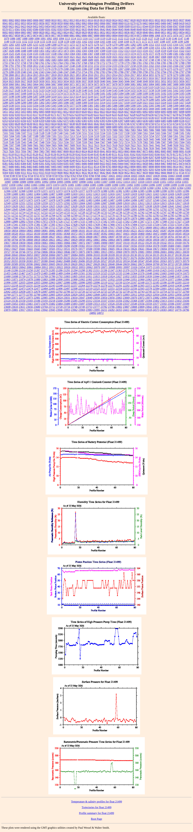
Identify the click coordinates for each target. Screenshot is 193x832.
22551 (111, 288)
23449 (7, 303)
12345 (127, 188)
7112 (29, 133)
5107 (91, 87)
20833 (15, 267)
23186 (37, 300)
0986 (151, 35)
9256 (84, 169)
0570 (5, 29)
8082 (157, 151)
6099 (187, 111)
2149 (78, 66)
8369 (157, 160)
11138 (120, 188)
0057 (48, 23)
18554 (186, 233)
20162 (22, 258)
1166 (108, 41)
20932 (74, 267)
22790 (37, 294)
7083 (133, 130)
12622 (29, 206)
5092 (11, 87)
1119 (102, 38)
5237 (23, 99)
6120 (47, 114)
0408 (175, 23)
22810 (59, 294)
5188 (139, 93)
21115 (163, 267)
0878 (60, 35)
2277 (182, 69)
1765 (66, 62)
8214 (5, 160)
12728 (81, 212)
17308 (163, 221)
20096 (89, 255)
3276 (157, 75)
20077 (66, 255)
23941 (37, 310)
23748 (74, 306)
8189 (66, 157)
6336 (151, 117)
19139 (156, 242)
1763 (54, 62)
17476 (126, 224)
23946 (59, 310)
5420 (84, 108)
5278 (139, 99)
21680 (7, 276)
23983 (89, 310)
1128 (156, 38)
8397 (72, 163)
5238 (29, 99)
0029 (139, 20)
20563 (163, 261)
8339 (145, 160)
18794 (14, 239)
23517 (104, 303)
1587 (23, 56)
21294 (74, 270)
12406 (44, 194)
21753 (37, 276)
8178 (17, 157)
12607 (104, 203)
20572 (171, 261)
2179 (60, 69)
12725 (66, 212)
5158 (151, 90)
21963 (148, 279)
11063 (27, 184)
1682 (48, 59)
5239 (35, 99)
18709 (119, 236)
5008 (102, 78)
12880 (141, 218)
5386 (115, 105)
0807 (29, 32)
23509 (89, 303)
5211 (60, 96)
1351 (157, 47)
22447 (14, 288)
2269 (133, 69)
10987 (8, 181)
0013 (72, 20)
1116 (85, 38)
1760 (35, 62)
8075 (145, 151)
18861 (96, 239)
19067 (74, 242)
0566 (169, 26)
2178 (54, 69)
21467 (22, 273)
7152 (90, 133)
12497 (141, 200)
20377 (37, 261)
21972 (156, 279)
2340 (23, 72)
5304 (54, 102)
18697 (111, 236)
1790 (5, 66)
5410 (23, 108)
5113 (120, 87)
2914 (114, 75)
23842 (148, 306)
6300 (48, 117)
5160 (163, 90)
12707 (171, 209)
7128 (41, 133)
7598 (17, 145)
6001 (29, 111)
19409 (185, 245)
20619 (66, 264)
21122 (171, 267)
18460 (141, 233)
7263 (187, 136)
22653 (14, 291)
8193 (78, 157)
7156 (114, 133)
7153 (96, 133)
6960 (5, 130)
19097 (111, 242)
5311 (96, 102)
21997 (14, 282)
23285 (74, 300)
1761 (41, 62)
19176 (185, 242)
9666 (163, 172)
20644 (119, 264)
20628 (96, 264)
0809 (35, 32)
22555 (126, 288)
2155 (115, 66)
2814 (29, 75)
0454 (48, 26)
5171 (41, 93)
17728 (59, 227)
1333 (54, 47)
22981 (37, 297)
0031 (151, 20)
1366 (188, 47)
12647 (29, 209)
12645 (14, 209)
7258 (163, 136)
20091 (81, 255)
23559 (148, 303)
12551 (22, 203)
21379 (133, 270)
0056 (41, 23)
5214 (78, 96)
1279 (115, 44)
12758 (44, 215)
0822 (54, 32)
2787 (127, 72)
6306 (84, 117)
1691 (96, 59)
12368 (22, 191)
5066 (48, 84)
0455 (54, 26)
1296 (145, 44)
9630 (72, 172)
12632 (104, 206)
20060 (52, 255)
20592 (22, 264)
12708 (178, 209)
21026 (134, 267)
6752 (163, 123)
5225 (139, 96)
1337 (78, 47)
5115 (132, 87)
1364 (175, 47)
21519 (96, 273)
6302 (60, 117)
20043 (14, 255)
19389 (163, 245)
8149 (108, 154)
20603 (44, 264)
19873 (74, 252)
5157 (145, 90)
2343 (41, 72)
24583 (163, 310)
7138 (47, 133)
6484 (157, 120)
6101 (5, 114)
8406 (84, 163)
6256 (151, 114)
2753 (78, 72)
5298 (17, 102)
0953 (127, 35)
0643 (108, 29)
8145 (96, 154)
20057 (37, 255)
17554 (178, 224)
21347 (111, 270)
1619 (66, 56)
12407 (52, 194)
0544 (145, 26)
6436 (145, 120)
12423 (156, 194)
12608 (111, 203)
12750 (185, 212)
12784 (163, 215)
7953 (17, 151)
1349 (145, 47)
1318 (188, 44)
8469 (169, 163)
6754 (175, 123)
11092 (129, 184)
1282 (133, 44)
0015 (84, 20)
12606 (96, 203)
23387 (141, 300)
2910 (90, 75)
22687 (44, 291)
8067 (139, 151)
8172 (175, 154)
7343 (11, 139)
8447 (127, 163)
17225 (119, 221)
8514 (96, 166)
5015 (145, 78)
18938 (156, 239)
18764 (178, 236)
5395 (151, 105)
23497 (81, 303)
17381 (37, 224)
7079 (108, 130)
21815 (96, 276)
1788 (182, 62)
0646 (127, 29)
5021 (181, 78)
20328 (156, 258)
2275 (169, 69)
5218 (102, 96)
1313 (157, 44)
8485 (35, 166)
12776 (111, 215)
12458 (141, 197)
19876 (89, 252)
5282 (163, 99)
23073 (148, 297)
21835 (133, 276)
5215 (84, 96)
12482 (81, 200)
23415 (171, 300)
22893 (126, 294)
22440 (186, 285)
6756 (187, 123)
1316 (175, 44)
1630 (108, 56)
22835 (81, 294)
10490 (96, 178)
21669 (171, 273)
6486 (169, 120)
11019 (148, 181)
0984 (145, 35)
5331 (17, 105)
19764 (37, 252)
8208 (157, 157)
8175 (5, 157)
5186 (127, 93)
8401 (78, 163)
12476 (37, 200)
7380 (54, 139)
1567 (90, 53)
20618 (59, 264)
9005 (169, 166)
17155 (81, 221)
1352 (163, 47)
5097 (36, 87)
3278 (169, 75)
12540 (156, 200)
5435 (145, 108)
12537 (148, 200)
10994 (52, 181)
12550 (14, 203)
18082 (52, 230)
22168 (141, 282)
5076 (102, 84)
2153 (102, 66)
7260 (169, 136)
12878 (126, 218)
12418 (126, 194)
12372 (52, 191)
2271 (145, 69)
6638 (72, 123)
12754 (22, 215)
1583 (188, 53)
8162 (133, 154)
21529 (111, 273)
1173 (150, 41)
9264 (102, 169)
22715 (74, 291)
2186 (84, 69)
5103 (66, 87)
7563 (90, 142)
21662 (156, 273)
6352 (187, 117)
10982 (156, 178)
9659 (145, 172)
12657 (104, 209)
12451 (89, 197)
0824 (66, 32)
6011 (60, 111)
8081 (151, 151)
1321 (11, 47)
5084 (151, 84)
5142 (96, 90)
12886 (186, 218)
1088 (25, 38)
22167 (133, 282)
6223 (102, 114)
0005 (29, 20)
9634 (90, 172)
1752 (175, 59)
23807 (126, 306)
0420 (5, 26)
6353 (5, 120)
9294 (157, 169)
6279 (181, 114)
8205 (139, 157)
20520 (89, 261)
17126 (59, 221)
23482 (52, 303)
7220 (102, 136)
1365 (182, 47)
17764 (66, 227)
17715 (52, 227)
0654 (163, 29)
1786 (169, 62)
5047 (133, 81)
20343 (186, 258)
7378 (48, 139)
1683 (54, 59)
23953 (66, 310)
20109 (111, 255)
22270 (89, 285)
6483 (151, 120)
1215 (35, 44)
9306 (17, 172)
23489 (66, 303)
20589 (14, 264)
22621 (178, 288)
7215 (84, 136)
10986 (186, 178)
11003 (97, 181)
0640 (90, 29)
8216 (17, 160)
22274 (96, 285)
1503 (84, 50)
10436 (141, 175)
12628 (74, 206)
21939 (119, 279)
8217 (23, 160)
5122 (169, 87)
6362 (60, 120)
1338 (84, 47)
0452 (35, 26)
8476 (188, 163)
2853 (78, 75)
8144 (90, 154)
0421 (11, 26)
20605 (52, 264)
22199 (170, 282)
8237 (54, 160)
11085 (93, 184)
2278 (188, 69)
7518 (5, 142)
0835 (121, 32)
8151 (114, 154)
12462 (171, 197)
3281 (187, 75)
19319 (96, 245)
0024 (114, 20)
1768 (84, 62)
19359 (141, 245)
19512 (59, 249)
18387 (96, 233)
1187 (156, 41)
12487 (111, 200)
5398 (169, 105)
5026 (17, 81)
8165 (151, 154)
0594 (66, 29)
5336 (41, 105)
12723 (51, 212)
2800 (11, 75)
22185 (156, 282)
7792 (121, 148)
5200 (23, 96)
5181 (102, 93)
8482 (23, 166)
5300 (29, 102)
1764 (60, 62)
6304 (72, 117)
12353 (135, 188)
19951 (111, 252)
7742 (102, 148)
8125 (29, 154)
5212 (66, 96)
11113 (77, 188)
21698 (14, 276)
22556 (133, 288)
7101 (5, 133)
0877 (54, 35)
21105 (156, 267)
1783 (151, 62)
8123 (23, 154)
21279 (44, 270)
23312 (89, 300)
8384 (23, 163)
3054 (145, 75)
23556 (141, 303)
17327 (178, 221)
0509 (127, 26)
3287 (35, 78)
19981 (141, 252)
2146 (60, 66)
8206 (145, 157)
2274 (163, 69)
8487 (48, 166)
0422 (17, 26)
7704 (96, 148)
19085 (96, 242)
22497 (66, 288)
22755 (171, 291)
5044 (115, 81)
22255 (66, 285)
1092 (49, 38)
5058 (5, 84)
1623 (84, 56)
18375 (81, 233)
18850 (81, 239)
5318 (127, 102)
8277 (102, 160)
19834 (52, 252)
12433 (22, 197)
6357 (29, 120)
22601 (163, 288)
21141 (178, 267)
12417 (118, 194)
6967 (17, 130)
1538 (54, 53)
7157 (120, 133)
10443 (171, 175)
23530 (119, 303)
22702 (59, 291)
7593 (175, 142)
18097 (66, 230)
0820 (41, 32)
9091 (23, 169)
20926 (67, 267)
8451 (139, 163)
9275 (127, 169)
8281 (115, 160)
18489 (163, 233)
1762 (48, 62)
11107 (41, 188)
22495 (52, 288)
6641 (90, 123)
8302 (133, 160)
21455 (7, 273)
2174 (35, 69)
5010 (115, 78)
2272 (151, 69)
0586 (35, 29)
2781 (90, 72)
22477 (37, 288)
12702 (163, 209)
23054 (104, 297)
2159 (139, 66)
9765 (85, 175)
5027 (23, 81)
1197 (168, 41)
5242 (54, 99)
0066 (102, 23)
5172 (48, 93)
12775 (104, 215)
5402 (5, 108)
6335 (145, 117)
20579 (186, 261)
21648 (148, 273)
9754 (30, 175)
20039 (185, 252)
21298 (81, 270)
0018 (96, 20)
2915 (120, 75)
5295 (11, 102)
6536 (182, 120)
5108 (97, 87)
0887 (90, 35)
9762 (67, 175)
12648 (37, 209)
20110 (119, 255)
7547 (35, 142)
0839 (139, 32)
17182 (104, 221)
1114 (73, 38)
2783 (102, 72)
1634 (133, 56)
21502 (89, 273)
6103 (17, 114)
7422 (127, 139)
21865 (7, 279)
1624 (90, 56)
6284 (23, 117)
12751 (7, 215)
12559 (44, 203)
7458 (163, 139)
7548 (41, 142)
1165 (102, 41)
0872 (23, 35)
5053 (169, 81)
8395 (66, 163)
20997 (126, 267)
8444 (121, 163)
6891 (121, 127)
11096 (151, 184)
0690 (182, 29)
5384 (102, 105)
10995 (60, 181)
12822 (66, 218)
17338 (7, 224)
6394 (108, 120)
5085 (157, 84)
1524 (5, 53)
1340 (96, 47)
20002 (171, 252)
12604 (81, 203)
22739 (126, 291)
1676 (17, 59)
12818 (37, 218)
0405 (157, 23)
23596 (171, 303)
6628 (17, 123)
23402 (156, 300)
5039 (96, 81)
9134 (72, 169)
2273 (157, 69)
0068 (115, 23)
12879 (133, 218)
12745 (156, 212)
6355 (17, 120)
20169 (29, 258)
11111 (63, 188)
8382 (11, 163)
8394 (60, 163)
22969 (7, 297)
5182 (108, 93)
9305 (11, 172)
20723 (171, 264)
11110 (56, 188)
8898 (151, 166)
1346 (127, 47)
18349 (52, 233)
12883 (163, 218)
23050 (96, 297)
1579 (163, 53)
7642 (157, 145)
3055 (151, 75)
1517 (151, 50)
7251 (133, 136)
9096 (48, 169)
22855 (104, 294)
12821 (59, 218)
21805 (74, 276)
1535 (35, 53)
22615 (171, 288)
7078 (102, 130)
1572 (121, 53)
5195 (182, 93)
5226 (145, 96)
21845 (163, 276)
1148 (186, 38)
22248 (59, 285)
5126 (5, 90)
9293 (151, 169)
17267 (141, 221)
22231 (29, 285)
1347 (133, 47)
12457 (133, 197)
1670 (175, 56)
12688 (126, 209)
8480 (11, 166)
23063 (119, 297)
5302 (41, 102)
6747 (133, 123)
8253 (84, 160)
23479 (44, 303)
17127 (66, 221)
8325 (139, 160)
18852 (89, 239)
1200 (186, 41)
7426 (139, 139)
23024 (59, 297)
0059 (60, 23)
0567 (175, 26)
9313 (35, 172)
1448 (23, 50)
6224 (108, 114)
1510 (108, 50)
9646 (115, 172)
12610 (126, 203)
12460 (156, 197)
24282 (111, 310)
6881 (72, 127)
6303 (66, 117)
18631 (59, 236)
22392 (156, 285)
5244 (66, 99)
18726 (133, 236)
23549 (133, 303)
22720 (81, 291)
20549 (148, 261)
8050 (108, 151)
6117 (35, 114)
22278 (104, 285)
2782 (96, 72)
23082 (156, 297)
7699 (84, 148)
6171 (53, 114)
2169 (5, 69)
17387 (44, 224)
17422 (66, 224)
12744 (148, 212)
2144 (48, 66)
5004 (78, 78)
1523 (187, 50)
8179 (23, 157)
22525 (96, 288)
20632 (104, 264)
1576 (145, 53)
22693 (52, 291)
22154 (126, 282)
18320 (14, 233)
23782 (103, 306)
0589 (41, 29)
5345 (54, 105)
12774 (96, 215)
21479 (37, 273)
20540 (133, 261)
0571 (11, 29)
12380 (104, 191)
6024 (108, 111)
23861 (178, 306)
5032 (54, 81)
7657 (187, 145)
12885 (178, 218)
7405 (102, 139)
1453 (54, 50)
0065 (96, 23)
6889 (115, 127)
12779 (126, 215)
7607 (66, 145)
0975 (139, 35)
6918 (151, 127)
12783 (156, 215)
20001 (163, 252)
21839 (148, 276)
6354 (11, 120)
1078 (188, 35)
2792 (157, 72)
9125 (66, 169)
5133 (41, 90)
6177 (59, 114)
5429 (127, 108)
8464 (157, 163)
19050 (37, 242)
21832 (126, 276)
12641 (171, 206)
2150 (84, 66)
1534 (29, 53)
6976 (48, 130)
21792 (59, 276)
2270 (139, 69)
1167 (114, 41)
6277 (169, 114)
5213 (72, 96)
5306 (66, 102)
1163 (90, 41)
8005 (54, 151)
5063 (29, 84)
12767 (59, 215)
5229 (163, 96)
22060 (44, 282)
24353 (119, 310)
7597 (11, 145)
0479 (96, 26)
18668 (89, 236)
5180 (96, 93)
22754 (163, 291)
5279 (145, 99)
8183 (41, 157)
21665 (163, 273)
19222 (44, 245)
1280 (121, 44)
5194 (175, 93)
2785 (115, 72)
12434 (29, 197)
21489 (59, 273)
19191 (14, 245)
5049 (145, 81)
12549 (7, 203)
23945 (52, 310)
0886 (84, 35)
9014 (175, 166)
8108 (188, 151)
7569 (115, 142)
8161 (127, 154)
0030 (145, 20)
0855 (188, 32)
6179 (66, 114)
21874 (22, 279)
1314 (163, 44)
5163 (182, 90)
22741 (133, 291)
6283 (17, 117)
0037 (181, 20)
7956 (23, 151)
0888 (96, 35)
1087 (18, 38)
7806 (127, 148)
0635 (84, 29)
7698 (78, 148)
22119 (104, 282)
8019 (78, 151)
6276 (163, 114)
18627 (52, 236)
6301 (54, 117)
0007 (41, 20)
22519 (89, 288)
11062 (19, 184)
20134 (148, 255)
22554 (119, 288)
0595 (72, 29)
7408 (108, 139)
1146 (174, 38)
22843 (89, 294)
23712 (51, 306)
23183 (29, 300)
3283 (11, 78)
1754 (188, 59)
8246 (66, 160)
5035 (72, 81)
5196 (188, 93)
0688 (169, 29)
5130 (23, 90)
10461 (37, 178)
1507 (96, 50)
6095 (163, 111)
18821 (52, 239)
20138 (178, 255)
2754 (84, 72)
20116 (126, 255)
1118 (96, 38)
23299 (81, 300)
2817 (48, 75)
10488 (89, 178)
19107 (119, 242)
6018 (72, 111)
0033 (163, 20)
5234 (5, 99)
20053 (29, 255)
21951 (133, 279)
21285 (52, 270)
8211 (175, 157)
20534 (126, 261)
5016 (151, 78)
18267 (156, 230)
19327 (103, 245)
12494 (126, 200)
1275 (90, 44)
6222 (96, 114)
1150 (12, 41)
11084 (85, 184)
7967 (29, 151)
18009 (148, 227)
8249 (72, 160)
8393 (54, 163)
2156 (121, 66)
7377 (41, 139)
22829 (74, 294)
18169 (118, 230)
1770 (96, 62)
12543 (178, 200)
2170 (11, 69)
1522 (181, 50)
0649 (139, 29)
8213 (187, 157)
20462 (59, 261)
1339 (90, 47)
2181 (72, 69)
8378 (182, 160)
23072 (141, 297)
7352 (29, 139)
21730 (22, 276)
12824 (81, 218)
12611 (133, 203)
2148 (72, 66)
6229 (139, 114)
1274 (84, 44)
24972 (100, 313)
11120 (99, 188)
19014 (186, 239)
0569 (187, 26)
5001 (60, 78)
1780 (133, 62)
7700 (90, 148)
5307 (72, 102)
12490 (119, 200)
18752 (156, 236)
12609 (119, 203)
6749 (145, 123)
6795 (29, 127)
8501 (78, 166)
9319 (54, 172)
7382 (60, 139)
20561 (156, 261)
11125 (113, 188)
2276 (175, 69)
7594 (182, 142)
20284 (141, 258)
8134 (60, 154)
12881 (148, 218)
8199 (108, 157)
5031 (48, 81)
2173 (29, 69)
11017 (133, 181)
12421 (148, 194)
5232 (181, 96)
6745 (120, 123)
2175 (41, 69)
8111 (5, 154)
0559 (151, 26)
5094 (24, 87)
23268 (59, 300)
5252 (115, 99)
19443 (29, 249)
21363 (118, 270)
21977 (171, 279)
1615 (41, 56)
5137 (66, 90)
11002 (89, 181)
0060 (66, 23)
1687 (78, 59)
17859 (81, 227)
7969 (35, 151)
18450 (133, 233)
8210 (169, 157)
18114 (96, 230)
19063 (52, 242)
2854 (84, 75)
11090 (115, 184)
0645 (121, 29)
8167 (163, 154)
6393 (102, 120)
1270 (60, 44)
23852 (163, 306)
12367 (14, 191)
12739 (126, 212)
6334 (139, 117)
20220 (66, 258)
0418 (181, 23)
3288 (41, 78)
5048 (139, 81)
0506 (108, 26)
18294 (170, 230)
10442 (164, 175)
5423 (102, 108)
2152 (96, 66)
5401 (188, 105)
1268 (54, 44)
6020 (84, 111)
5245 (72, 99)
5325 (169, 102)
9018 (187, 166)
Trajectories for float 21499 (96, 807)
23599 (186, 303)
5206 (29, 96)
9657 (139, 172)
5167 (17, 93)
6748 (139, 123)
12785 (171, 215)
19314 (89, 245)
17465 (104, 224)
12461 (163, 197)
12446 (52, 197)
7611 (84, 145)
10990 (30, 181)
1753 (182, 59)
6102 (11, 114)
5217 (96, 96)
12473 (22, 200)
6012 (66, 111)
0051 (11, 23)
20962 (89, 267)
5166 (11, 93)
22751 (156, 291)
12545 (186, 200)
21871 (14, 279)
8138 (66, 154)
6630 (29, 123)
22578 (148, 288)
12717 (36, 212)
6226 (120, 114)
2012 (35, 66)
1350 (151, 47)
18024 (171, 227)
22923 (148, 294)
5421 (90, 108)
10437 (149, 175)
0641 (96, 29)
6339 (169, 117)
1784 (157, 62)
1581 (175, 53)
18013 (156, 227)
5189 (145, 93)
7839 (151, 148)
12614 (156, 203)
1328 (48, 47)
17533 (148, 224)
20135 (156, 255)
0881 (72, 35)
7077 (96, 130)
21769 (44, 276)
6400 (127, 120)
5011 (120, 78)
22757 (178, 291)
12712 (14, 212)
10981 (148, 178)
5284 (175, 99)
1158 (60, 41)
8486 (41, 166)
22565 (141, 288)
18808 (29, 239)
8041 (102, 151)
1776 (108, 62)
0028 (133, 20)
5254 (121, 99)
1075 (169, 35)
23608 (7, 306)
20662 (133, 264)
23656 (29, 306)
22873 (119, 294)
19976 (133, 252)
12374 (66, 191)
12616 (170, 203)
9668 (169, 172)
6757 (5, 127)
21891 (66, 279)
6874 (54, 127)
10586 (141, 178)
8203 (127, 157)
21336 (103, 270)
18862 (104, 239)
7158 (127, 133)
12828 (111, 218)
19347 (126, 245)
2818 (54, 75)
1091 (43, 38)
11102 (5, 188)
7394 (78, 139)
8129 (47, 154)
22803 (44, 294)
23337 (104, 300)
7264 (5, 139)
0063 (84, 23)
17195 (111, 221)
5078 (115, 84)
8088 (175, 151)
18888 (126, 239)
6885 (96, 127)
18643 (66, 236)
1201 (5, 44)
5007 (96, 78)
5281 (157, 99)
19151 (170, 242)
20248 (104, 258)
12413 (96, 194)
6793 (17, 127)
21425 (163, 270)
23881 (14, 310)
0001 (5, 20)
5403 (11, 108)
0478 (90, 26)
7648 (169, 145)
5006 (90, 78)
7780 (108, 148)
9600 (60, 172)
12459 (148, 197)
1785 (163, 62)
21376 (126, 270)
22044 (29, 282)
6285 (29, 117)
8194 (84, 157)
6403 (139, 120)
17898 (104, 227)
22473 (22, 288)
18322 (29, 233)
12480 (66, 200)
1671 (182, 56)
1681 (41, 59)
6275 (157, 114)
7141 (66, 133)
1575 (139, 53)
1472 (60, 50)
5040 (102, 81)
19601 (104, 249)
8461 (151, 163)
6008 (48, 111)
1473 (66, 50)
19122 (141, 242)
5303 (48, 102)
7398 (84, 139)
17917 (111, 227)
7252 (139, 136)
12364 (180, 188)
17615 (22, 227)
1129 (162, 38)
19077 (89, 242)
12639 (156, 206)
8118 (11, 154)
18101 (81, 230)
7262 (181, 136)
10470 (59, 178)
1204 (23, 44)
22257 (74, 285)
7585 (151, 142)
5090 (188, 84)
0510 (133, 26)
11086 (100, 184)
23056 (111, 297)
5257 (133, 99)
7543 (23, 142)
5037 (84, 81)
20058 (44, 255)
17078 (52, 221)
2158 (133, 66)
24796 (185, 310)
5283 (169, 99)
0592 (54, 29)
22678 (37, 291)
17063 (37, 221)
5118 (144, 87)
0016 (90, 20)
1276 (96, 44)
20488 (66, 261)
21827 (118, 276)
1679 (35, 59)
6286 (35, 117)
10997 (75, 181)
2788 (133, 72)
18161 (111, 230)
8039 (96, 151)
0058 (54, 23)
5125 (187, 87)
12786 (178, 215)
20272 (126, 258)
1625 (96, 56)
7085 (145, 130)
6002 (35, 111)
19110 (126, 242)
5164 (188, 90)
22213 (7, 285)
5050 (151, 81)
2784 (108, 72)
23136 (14, 300)
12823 (74, 218)
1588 (29, 56)
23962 (74, 310)
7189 (41, 136)
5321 (145, 102)
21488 (52, 273)
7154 (102, 133)
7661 (11, 148)
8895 (139, 166)
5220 (108, 96)
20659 (126, 264)
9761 (61, 175)
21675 (186, 273)
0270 (133, 23)
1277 (102, 44)
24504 (141, 310)
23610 (14, 306)
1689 (90, 59)
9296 (163, 169)
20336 (178, 258)
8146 (102, 154)
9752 (24, 175)
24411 (126, 310)
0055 (35, 23)
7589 (169, 142)
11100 (181, 184)
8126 (35, 154)
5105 (78, 87)
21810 (81, 276)
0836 (127, 32)
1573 (127, 53)
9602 (66, 172)
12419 (133, 194)
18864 (111, 239)
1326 (35, 47)
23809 (141, 306)
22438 (178, 285)
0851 (163, 32)
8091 (182, 151)
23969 (81, 310)
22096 (96, 282)
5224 (133, 96)
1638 (151, 56)
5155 (133, 90)
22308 (133, 285)
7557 (72, 142)
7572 (121, 142)
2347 (66, 72)
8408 (90, 163)
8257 (96, 160)
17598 (7, 227)
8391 (41, 163)
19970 (126, 252)
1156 (48, 41)
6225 (114, 114)
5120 (157, 87)
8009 (66, 151)
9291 (145, 169)
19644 (148, 249)
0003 (17, 20)
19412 (7, 249)
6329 (133, 117)
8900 (163, 166)
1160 (72, 41)
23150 (22, 300)
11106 (34, 188)
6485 (163, 120)
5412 (35, 108)
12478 (52, 200)
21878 (29, 279)
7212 (66, 136)
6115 (29, 114)
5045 (121, 81)
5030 (41, 81)
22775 (22, 294)
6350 (181, 117)
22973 (29, 297)
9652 (127, 172)
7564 (96, 142)
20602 (37, 264)
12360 (150, 188)
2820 (66, 75)
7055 (60, 130)
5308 (78, 102)
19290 (66, 245)
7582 (145, 142)
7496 (182, 139)
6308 (96, 117)
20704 (163, 264)
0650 (145, 29)
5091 (5, 87)
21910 (96, 279)
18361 (59, 233)
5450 (187, 108)
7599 (23, 145)
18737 (141, 236)
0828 (78, 32)
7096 (188, 130)
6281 (5, 117)
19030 (22, 242)
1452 (48, 50)
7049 (54, 130)
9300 (169, 169)
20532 (119, 261)
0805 (23, 32)
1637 (145, 56)
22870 (111, 294)
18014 (163, 227)
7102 (11, 133)
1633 (127, 56)
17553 (171, 224)
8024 (84, 151)
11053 (170, 181)
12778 (119, 215)
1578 (157, 53)
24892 (92, 313)
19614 (119, 249)
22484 (44, 288)
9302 (182, 169)
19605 (111, 249)
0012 (66, 20)
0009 (48, 20)
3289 (48, 78)
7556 (66, 142)
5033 (60, 81)
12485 (104, 200)
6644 (108, 123)
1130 (168, 38)
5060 (11, 84)
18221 (133, 230)
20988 (111, 267)
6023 (102, 111)
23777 (96, 306)
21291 (66, 270)
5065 (41, 84)
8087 (169, 151)
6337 (157, 117)
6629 (23, 123)
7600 (29, 145)
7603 (41, 145)
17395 (52, 224)
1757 (17, 62)
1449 (29, 50)
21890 (59, 279)
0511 (139, 26)
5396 (157, 105)
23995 (96, 310)
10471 (66, 178)
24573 (156, 310)
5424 (108, 108)
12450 (81, 197)
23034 (74, 297)
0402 (145, 23)
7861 (182, 148)
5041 (108, 81)
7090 (169, 130)
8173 (181, 154)
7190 (48, 136)
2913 (108, 75)
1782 (145, 62)
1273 (78, 44)
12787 (186, 215)
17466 (111, 224)
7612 (90, 145)
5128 (17, 90)
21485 (44, 273)
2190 (108, 69)
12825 (89, 218)
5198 (11, 96)
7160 (139, 133)
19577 (81, 249)
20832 (7, 267)
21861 (185, 276)
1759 (29, 62)
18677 (96, 236)
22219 (22, 285)
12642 (178, 206)
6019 (78, 111)
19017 (7, 242)
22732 (119, 291)
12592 (66, 203)
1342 (108, 47)
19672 (156, 249)
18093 (59, 230)
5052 (163, 81)
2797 (182, 72)
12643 (186, 206)
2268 (127, 69)
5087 (169, 84)
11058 (12, 184)
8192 (72, 157)
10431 (111, 175)
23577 (156, 303)
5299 (23, 102)
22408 (163, 285)
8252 (78, 160)
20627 (89, 264)
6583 (11, 123)
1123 (126, 38)
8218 (29, 160)
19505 (52, 249)
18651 (74, 236)
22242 (44, 285)
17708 (44, 227)
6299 (41, 117)
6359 (41, 120)
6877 (60, 127)
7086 (151, 130)
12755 (29, 215)
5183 (115, 93)
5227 (151, 96)
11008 (111, 181)
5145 (115, 90)
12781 (141, 215)
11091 (122, 184)
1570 (108, 53)
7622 (133, 145)
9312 (29, 172)
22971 (14, 297)
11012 (119, 181)
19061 (44, 242)
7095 (182, 130)
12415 (103, 194)
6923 (182, 127)
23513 (96, 303)
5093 (17, 87)
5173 (54, 93)
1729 (133, 59)
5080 (127, 84)
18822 (59, 239)
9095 (41, 169)
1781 (139, 62)
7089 (163, 130)
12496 (133, 200)
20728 (178, 264)
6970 (29, 130)
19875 (81, 252)
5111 (109, 87)
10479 (74, 178)
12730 (96, 212)
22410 (171, 285)
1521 (175, 50)
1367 (5, 50)
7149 (72, 133)
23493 (74, 303)
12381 (111, 191)
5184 (121, 93)
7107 (23, 133)
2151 (90, 66)
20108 (104, 255)
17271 (148, 221)
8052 (115, 151)
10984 (171, 178)
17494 (133, 224)
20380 (44, 261)
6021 (90, 111)
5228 (157, 96)
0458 (72, 26)
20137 (170, 255)
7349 (23, 139)
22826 (66, 294)
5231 (175, 96)
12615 (163, 203)
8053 (121, 151)
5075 (96, 84)
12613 (148, 203)
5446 (163, 108)
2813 (23, 75)
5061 (17, 84)
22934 (156, 294)
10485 (81, 178)
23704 (44, 306)
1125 (138, 38)
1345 (121, 47)
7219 (96, 136)
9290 (139, 169)
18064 (22, 230)
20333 (171, 258)
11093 (137, 184)
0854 (182, 32)
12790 (14, 218)
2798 (188, 72)
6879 (66, 127)
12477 (44, 200)
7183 (5, 136)
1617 (54, 56)
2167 (182, 66)
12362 (165, 188)
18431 (126, 233)
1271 (66, 44)
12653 (74, 209)
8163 (139, 154)
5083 (145, 84)
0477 (84, 26)
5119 (150, 87)
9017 (181, 166)
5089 (182, 84)
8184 (48, 157)
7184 (11, 136)
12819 (44, 218)
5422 (96, 108)
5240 (41, 99)
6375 (66, 120)
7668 (35, 148)
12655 (89, 209)
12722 (44, 212)
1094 (61, 38)
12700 (148, 209)
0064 (90, 23)
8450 (133, 163)
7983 (41, 151)
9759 (55, 175)
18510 (171, 233)
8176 (11, 157)
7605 (54, 145)
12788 (7, 218)
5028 (29, 81)
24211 (104, 310)
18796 (22, 239)
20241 (89, 258)
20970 (96, 267)
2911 (96, 75)
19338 (111, 245)
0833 (108, 32)
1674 (11, 59)
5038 (90, 81)
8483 (29, 166)
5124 (181, 87)
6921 (169, 127)
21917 (104, 279)
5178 (84, 93)
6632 (41, 123)
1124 (132, 38)
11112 (70, 188)
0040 (187, 20)
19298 (74, 245)
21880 (37, 279)
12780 (133, 215)
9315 (41, 172)
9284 (133, 169)
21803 (66, 276)
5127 (11, 90)
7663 (17, 148)
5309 (84, 102)
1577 (151, 53)
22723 (89, 291)
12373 (59, 191)
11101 (188, 184)
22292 (126, 285)
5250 (102, 99)
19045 (29, 242)
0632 (78, 29)
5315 (108, 102)
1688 (84, 59)
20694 (148, 264)
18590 (22, 236)
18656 (81, 236)
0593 (60, 29)
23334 (96, 300)
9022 (5, 169)
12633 (111, 206)
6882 (78, 127)
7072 (84, 130)
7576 (133, 142)
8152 (120, 154)
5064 (35, 84)
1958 (29, 66)
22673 (29, 291)
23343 (111, 300)
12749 (178, 212)
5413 (41, 108)
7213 (72, 136)
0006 (35, 20)
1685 (66, 59)
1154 (36, 41)
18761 (171, 236)
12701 (156, 209)
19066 (66, 242)
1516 (145, 50)
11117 (84, 188)
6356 (23, 120)
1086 (12, 38)
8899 (157, 166)
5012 (127, 78)
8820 (120, 166)
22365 (141, 285)
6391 (90, 120)
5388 (121, 105)
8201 (121, 157)
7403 (96, 139)
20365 (29, 261)
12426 (170, 194)
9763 (73, 175)
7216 (90, 136)
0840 (145, 32)
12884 (171, 218)
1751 (169, 59)
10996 (67, 181)
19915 (104, 252)
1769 (90, 62)
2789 (139, 72)
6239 (145, 114)
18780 (7, 239)
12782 (148, 215)
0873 (29, 35)
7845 (157, 148)
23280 (66, 300)
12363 (172, 188)
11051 (163, 181)
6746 (127, 123)
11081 (70, 184)
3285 (23, 78)
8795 (108, 166)
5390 (133, 105)
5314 (102, 102)
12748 (170, 212)
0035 (175, 20)
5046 (127, 81)
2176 (48, 69)
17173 (96, 221)
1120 (108, 38)
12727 (74, 212)
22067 (59, 282)
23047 (81, 297)
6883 (84, 127)
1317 (182, 44)
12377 (81, 191)
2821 (72, 75)
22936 (163, 294)
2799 (5, 75)
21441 (185, 270)
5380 (84, 105)
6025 (114, 111)
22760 (186, 291)
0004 (23, 20)
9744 (6, 175)
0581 (17, 29)
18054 (14, 230)
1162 (84, 41)
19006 (178, 239)
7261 (175, 136)
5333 (29, 105)
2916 (127, 75)
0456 (60, 26)
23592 (163, 303)
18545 (178, 233)
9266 (115, 169)
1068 (157, 35)
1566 (84, 53)
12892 (22, 221)
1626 (102, 56)
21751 (29, 276)
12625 (52, 206)
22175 (148, 282)
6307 (90, 117)
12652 (66, 209)
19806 (44, 252)
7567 (102, 142)
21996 (7, 282)
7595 (188, 142)
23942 (44, 310)
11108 (49, 188)
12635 (126, 206)
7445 (151, 139)
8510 (84, 166)
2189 (102, 69)
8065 (127, 151)
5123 (175, 87)
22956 (178, 294)
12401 (22, 194)
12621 (22, 206)
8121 (17, 154)
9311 (23, 172)
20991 (119, 267)
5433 (133, 108)
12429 (185, 194)
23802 (118, 306)
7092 (175, 130)
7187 (29, 136)
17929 (119, 227)
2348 (72, 72)
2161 (145, 66)
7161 (145, 133)
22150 (118, 282)
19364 (148, 245)
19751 (29, 252)
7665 (23, 148)
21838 (141, 276)
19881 (96, 252)
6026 (120, 111)
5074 (90, 84)
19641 (141, 249)
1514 (133, 50)
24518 (148, 310)
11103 (12, 188)
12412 (89, 194)
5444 (151, 108)
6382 (78, 120)
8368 (151, 160)
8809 (114, 166)
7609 (72, 145)
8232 (48, 160)
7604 (48, 145)
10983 (163, 178)
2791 (151, 72)
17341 (14, 224)
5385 (108, 105)
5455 (23, 111)
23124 (7, 300)
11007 (104, 181)
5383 (96, 105)
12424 (163, 194)
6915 (133, 127)
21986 (186, 279)
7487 (175, 139)
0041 (5, 23)
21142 (185, 267)
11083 (78, 184)
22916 (141, 294)
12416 (111, 194)
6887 (102, 127)
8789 (102, 166)
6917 (145, 127)
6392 (96, 120)
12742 (141, 212)
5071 (72, 84)
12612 (141, 203)
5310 (90, 102)
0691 (188, 29)
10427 (104, 175)
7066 (72, 130)
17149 (74, 221)
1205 (29, 44)
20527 (104, 261)
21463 (14, 273)
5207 (35, 96)
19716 (178, 249)
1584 (5, 56)
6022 (96, 111)
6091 (139, 111)
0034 (169, 20)
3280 (181, 75)
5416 (60, 108)
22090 (81, 282)
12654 (81, 209)
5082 (139, 84)
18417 (119, 233)
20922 (59, 267)
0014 (78, 20)
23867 (185, 306)
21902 (81, 279)
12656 (96, 209)
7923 (5, 151)
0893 (108, 35)
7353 (35, 139)
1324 (29, 47)
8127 (41, 154)
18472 (156, 233)
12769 (74, 215)
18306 (185, 230)
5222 (120, 96)
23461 (29, 303)
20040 (7, 255)
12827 (104, 218)
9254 (78, 169)
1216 (41, 44)
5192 (163, 93)
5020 (175, 78)
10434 (126, 175)
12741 (133, 212)
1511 (114, 50)
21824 (111, 276)
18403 (111, 233)
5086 (163, 84)
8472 (175, 163)
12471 (7, 200)
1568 (96, 53)
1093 (55, 38)
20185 (44, 258)
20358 (22, 261)
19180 (7, 245)
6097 (175, 111)
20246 (96, 258)
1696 (127, 59)
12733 (103, 212)
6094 (157, 111)
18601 (37, 236)
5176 (72, 93)
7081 (121, 130)
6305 (78, 117)
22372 (148, 285)
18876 (119, 239)
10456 (14, 178)
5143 (102, 90)
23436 (186, 300)
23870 (7, 310)
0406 (163, 23)
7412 (115, 139)
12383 (126, 191)
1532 (23, 53)
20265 (111, 258)
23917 (22, 310)
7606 (60, 145)
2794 (163, 72)
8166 (157, 154)
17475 (119, 224)
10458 (22, 178)
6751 (157, 123)
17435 (89, 224)
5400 (182, 105)
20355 (14, 261)
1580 (169, 53)
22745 (148, 291)
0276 (139, 23)
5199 (17, 96)
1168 (120, 41)
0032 (157, 20)
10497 (119, 178)
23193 (44, 300)
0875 (41, 35)
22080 (66, 282)
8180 (29, 157)
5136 (60, 90)
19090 (104, 242)
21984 (178, 279)
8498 (66, 166)
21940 (126, 279)
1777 (115, 62)
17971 (133, 227)
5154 (127, 90)
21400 (148, 270)
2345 (54, 72)
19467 (44, 249)
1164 (96, 41)
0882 (78, 35)
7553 (60, 142)
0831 (96, 32)
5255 (127, 99)
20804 (186, 264)
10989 (22, 181)
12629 (81, 206)
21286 (59, 270)
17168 (89, 221)
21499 (74, 273)
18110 (89, 230)
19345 (118, 245)
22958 (186, 294)
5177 (78, 93)
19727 (7, 252)
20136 (163, 255)
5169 (29, 93)
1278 (108, 44)
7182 (187, 133)
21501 (81, 273)
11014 (126, 181)
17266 (133, 221)
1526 (17, 53)
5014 (139, 78)
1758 (23, 62)
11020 (155, 181)
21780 (52, 276)
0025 (120, 20)
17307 (156, 221)
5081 (133, 84)
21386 (141, 270)
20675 (141, 264)
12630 (89, 206)
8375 (175, 160)
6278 (175, 114)
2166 (175, 66)
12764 (52, 215)
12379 (96, 191)
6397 (121, 120)
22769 (7, 294)
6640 (84, 123)
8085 (163, 151)
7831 (139, 148)
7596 (5, 145)
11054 (178, 181)
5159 (157, 90)
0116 (127, 23)
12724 (59, 212)
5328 (187, 102)
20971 (104, 267)
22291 (119, 285)
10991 (37, 181)
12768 (66, 215)
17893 (96, 227)
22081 (74, 282)
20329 (163, 258)
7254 (151, 136)
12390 (163, 191)
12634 (119, 206)
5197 (5, 96)
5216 (90, 96)
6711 (114, 123)
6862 (35, 127)
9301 (175, 169)
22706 (66, 291)
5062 (23, 84)
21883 (44, 279)
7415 (121, 139)
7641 (151, 145)
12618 (185, 203)
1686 (72, 59)
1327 (41, 47)
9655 (133, 172)
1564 (72, 53)
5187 (133, 93)
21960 (141, 279)
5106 (84, 87)
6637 (66, 123)
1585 (11, 56)
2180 (66, 69)
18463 (148, 233)
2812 (17, 75)
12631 (96, 206)
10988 (15, 181)
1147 (180, 38)
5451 (5, 111)
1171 (138, 41)
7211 (60, 136)
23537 (126, 303)
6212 (72, 114)
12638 (148, 206)
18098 (74, 230)
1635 (139, 56)
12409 (66, 194)
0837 (133, 32)
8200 (115, 157)
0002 (11, 20)
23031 (66, 297)
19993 (148, 252)
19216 (36, 245)
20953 (81, 267)
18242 (148, 230)
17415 (59, 224)
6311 (114, 117)
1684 (60, 59)
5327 (181, 102)
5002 (66, 78)
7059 (66, 130)
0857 (11, 35)
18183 (126, 230)
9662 (157, 172)
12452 (96, 197)
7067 (78, 130)
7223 (120, 136)
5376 (66, 105)
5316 (114, 102)
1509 (102, 50)
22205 (178, 282)
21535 (119, 273)
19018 (14, 242)
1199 (180, 41)
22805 (52, 294)
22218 (14, 285)
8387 (29, 163)
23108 (186, 297)
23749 (81, 306)
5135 (54, 90)
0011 (60, 20)
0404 (151, 23)
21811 (89, 276)
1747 (145, 59)
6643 (102, 123)
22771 (14, 294)
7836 (145, 148)
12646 (22, 209)
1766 (72, 62)
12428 (178, 194)
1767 (78, 62)
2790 (145, 72)
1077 (182, 35)
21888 (52, 279)
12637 (141, 206)
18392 (104, 233)
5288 (5, 102)
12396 (186, 191)
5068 (60, 84)
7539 (17, 142)
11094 (144, 184)
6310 (108, 117)
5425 (114, 108)
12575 (59, 203)
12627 (66, 206)
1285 (139, 44)
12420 (141, 194)
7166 (163, 133)
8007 (60, 151)
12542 (171, 200)
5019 (169, 78)
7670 (41, 148)
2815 (35, 75)
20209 (59, 258)
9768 (97, 175)
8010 (72, 151)
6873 (48, 127)
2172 (23, 69)
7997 (48, 151)
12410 (74, 194)
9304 (5, 172)
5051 (157, 81)
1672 (188, 56)
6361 (54, 120)
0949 (121, 35)
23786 (111, 306)
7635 (145, 145)
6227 (126, 114)
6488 (175, 120)
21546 (126, 273)
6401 (133, 120)
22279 (111, 285)
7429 (145, 139)
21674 (178, 273)
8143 (84, 154)
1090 (37, 38)
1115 (79, 38)
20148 (7, 258)
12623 (37, 206)
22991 (52, 297)
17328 (186, 221)
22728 (111, 291)
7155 (108, 133)
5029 (35, 81)
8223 (35, 160)
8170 (169, 154)
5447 (169, 108)
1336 (72, 47)
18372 (74, 233)
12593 (74, 203)
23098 (171, 297)
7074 (90, 130)
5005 (84, 78)
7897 (188, 148)
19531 (66, 249)
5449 (181, 108)
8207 (151, 157)
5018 (163, 78)
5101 (54, 87)
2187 (90, 69)
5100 (48, 87)
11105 (27, 188)
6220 (90, 114)
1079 (6, 38)
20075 (59, 255)
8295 (127, 160)
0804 (17, 32)
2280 (11, 72)
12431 (14, 197)
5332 (23, 105)
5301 (35, 102)
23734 (66, 306)
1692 (102, 59)
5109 (103, 87)
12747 (163, 212)
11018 (141, 181)
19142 (163, 242)
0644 (115, 29)
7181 (181, 133)
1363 (169, 47)
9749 (12, 175)
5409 (17, 108)
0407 (169, 23)
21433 (170, 270)
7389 (72, 139)
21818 (103, 276)
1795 (23, 66)
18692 (104, 236)
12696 (141, 209)
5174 (60, 93)
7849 (163, 148)
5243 (60, 99)
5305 (60, 102)
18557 (7, 236)
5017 (157, 78)
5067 (54, 84)
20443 (52, 261)
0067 (108, 23)
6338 (163, 117)
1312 (151, 44)
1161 (78, 41)
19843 (59, 252)
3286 (29, 78)
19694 (163, 249)
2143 (41, 66)
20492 (74, 261)
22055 (37, 282)
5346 (60, 105)
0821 (48, 32)
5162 (175, 90)
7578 (139, 142)
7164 (151, 133)
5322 (151, 102)
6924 (188, 127)
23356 (119, 300)
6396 (115, 120)
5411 (29, 108)
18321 (22, 233)
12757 (37, 215)
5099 (42, 87)
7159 (133, 133)
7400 (90, 139)
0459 (78, 26)
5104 (72, 87)
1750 (163, 59)
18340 (44, 233)
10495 (111, 178)
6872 (41, 127)
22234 (37, 285)
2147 (66, 66)
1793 (17, 66)
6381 (72, 120)
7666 (29, 148)
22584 (156, 288)
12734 (111, 212)
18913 (133, 239)
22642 (7, 291)
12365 (187, 188)
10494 (104, 178)
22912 (133, 294)
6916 (139, 127)
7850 (169, 148)
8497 (60, 166)
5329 (5, 105)
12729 (89, 212)
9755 (36, 175)
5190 (151, 93)
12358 (142, 188)
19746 (22, 252)
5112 (115, 87)
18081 (44, 230)
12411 (81, 194)
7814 (133, 148)
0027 (127, 20)
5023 (187, 78)
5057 (188, 81)
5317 (120, 102)
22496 (59, 288)
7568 (108, 142)
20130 (133, 255)
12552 (29, 203)
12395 (178, 191)
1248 (48, 44)
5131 (29, 90)
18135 (103, 230)
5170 (35, 93)
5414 (47, 108)
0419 (187, 23)
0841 (151, 32)
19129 (148, 242)
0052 (17, 23)
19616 (126, 249)
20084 (74, 255)
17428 (74, 224)
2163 (157, 66)
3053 (139, 75)
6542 (5, 123)
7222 (114, 136)
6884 (90, 127)
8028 (90, 151)
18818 (37, 239)
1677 (23, 59)
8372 (163, 160)
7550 (48, 142)
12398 (7, 194)
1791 (11, 66)
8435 (108, 163)
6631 (35, 123)
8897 (145, 166)
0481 (102, 26)
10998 (82, 181)
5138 (72, 90)
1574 (133, 53)
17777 (74, 227)
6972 (35, 130)
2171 (17, 69)
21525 (104, 273)
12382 (119, 191)
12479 (59, 200)
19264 (51, 245)
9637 (96, 172)
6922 (175, 127)
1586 (17, 56)
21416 (156, 270)
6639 (78, 123)
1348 (139, 47)
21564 (133, 273)
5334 (35, 105)
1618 (60, 56)
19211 (29, 245)
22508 (74, 288)
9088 (17, 169)
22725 (104, 291)
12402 (29, 194)
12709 (186, 209)
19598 (96, 249)
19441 (22, 249)
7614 (102, 145)
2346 (60, 72)
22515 (81, 288)
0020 (108, 20)
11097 (159, 184)
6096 (169, 111)
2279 (5, 72)
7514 (188, 139)
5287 (188, 99)
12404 (37, 194)
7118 (35, 133)
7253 (145, 136)
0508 (121, 26)
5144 (108, 90)
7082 (127, 130)
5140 (84, 90)
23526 (111, 303)
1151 (18, 41)
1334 (60, 47)
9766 (91, 175)
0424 (29, 26)
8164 (145, 154)
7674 (54, 148)
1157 (54, 41)
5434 (139, 108)
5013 (133, 78)
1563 (66, 53)
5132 (35, 90)
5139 (78, 90)
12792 (29, 218)
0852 (169, 32)
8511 (90, 166)
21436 (178, 270)
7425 (133, 139)
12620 (14, 206)
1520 (169, 50)
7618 (114, 145)
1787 (175, 62)
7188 (35, 136)
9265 (108, 169)
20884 (37, 267)
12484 (96, 200)
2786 (121, 72)
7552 (54, 142)
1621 (72, 56)
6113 (23, 114)
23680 (36, 306)
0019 (102, 20)
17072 (44, 221)
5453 (17, 111)
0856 (5, 35)
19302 (81, 245)
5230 (169, 96)
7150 (78, 133)
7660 (5, 148)
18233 (141, 230)
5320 (139, 102)
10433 (119, 175)
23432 (178, 300)
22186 (163, 282)
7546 (29, 142)
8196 (90, 157)
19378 (156, 245)
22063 (52, 282)
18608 (44, 236)
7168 (175, 133)
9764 (79, 175)
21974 (163, 279)
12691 (133, 209)
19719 (186, 249)
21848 (170, 276)
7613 (96, 145)
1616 (48, 56)
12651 (59, 209)
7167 (169, 133)
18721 (126, 236)
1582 (182, 53)
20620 (74, 264)
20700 (156, 264)
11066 (41, 184)
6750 (151, 123)
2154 (108, 66)
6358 (35, 120)
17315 (171, 221)
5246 (78, 99)
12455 (119, 197)
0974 (133, 35)
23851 (156, 306)
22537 (104, 288)
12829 (119, 218)
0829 (84, 32)
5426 (120, 108)
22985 (44, 297)
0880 (66, 35)
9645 (108, 172)
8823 (127, 166)
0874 (35, 35)
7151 (84, 133)
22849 (96, 294)
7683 (66, 148)
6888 (108, 127)
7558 (78, 142)
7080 (115, 130)
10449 (186, 175)
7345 (17, 139)
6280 (187, 114)
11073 (49, 184)
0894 (115, 35)
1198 (174, 41)
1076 (175, 35)
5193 (169, 93)
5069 (66, 84)
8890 (133, 166)
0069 (121, 23)
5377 (72, 105)
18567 (14, 236)
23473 (37, 303)
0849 (157, 32)
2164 (163, 66)
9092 (29, 169)
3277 (163, 75)
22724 (96, 291)
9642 (102, 172)
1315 (169, 44)
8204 (133, 157)
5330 (11, 105)
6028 (133, 111)
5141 (90, 90)
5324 (163, 102)
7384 (66, 139)
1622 (78, 56)
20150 (14, 258)
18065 (29, 230)
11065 (34, 184)
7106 (17, 133)
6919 (157, 127)
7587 (163, 142)
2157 (127, 66)
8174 (187, 154)
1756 (11, 62)
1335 (66, 47)
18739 (148, 236)
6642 (96, 123)
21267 (37, 270)
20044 (22, 255)
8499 (72, 166)
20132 (141, 255)
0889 (102, 35)
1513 (127, 50)
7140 (60, 133)
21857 (178, 276)
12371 (44, 191)
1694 (115, 59)
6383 (84, 120)
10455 (7, 178)
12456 (126, 197)
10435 (134, 175)
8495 (54, 166)
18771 (186, 236)
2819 (60, 75)
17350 (22, 224)
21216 (22, 270)
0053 (23, 23)
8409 (96, 163)
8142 (78, 154)
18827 (66, 239)
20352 (7, 261)
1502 (78, 50)
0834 (115, 32)
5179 (90, 93)
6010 (54, 111)
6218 (78, 114)
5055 (175, 81)
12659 (119, 209)
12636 (133, 206)
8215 (11, 160)
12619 (7, 206)
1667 (157, 56)
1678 (29, 59)
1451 (41, 50)
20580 (7, 264)
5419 (78, 108)
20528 (111, 261)
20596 (29, 264)
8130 (53, 154)
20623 (81, 264)
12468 (186, 197)
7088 (157, 130)
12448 (66, 197)
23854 (170, 306)
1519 (163, 50)
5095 (30, 87)
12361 (157, 188)
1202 (11, 44)
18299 (178, 230)
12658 (111, 209)
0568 (181, 26)
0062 (78, 23)
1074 (163, 35)
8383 (17, 163)
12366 (7, 191)
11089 (107, 184)
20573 (178, 261)
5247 (84, 99)
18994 (171, 239)
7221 (108, 136)
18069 (37, 230)
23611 (22, 306)
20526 (96, 261)
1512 (120, 50)
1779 (127, 62)
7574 (127, 142)
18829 (74, 239)
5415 (53, 108)
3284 (17, 78)
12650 (52, 209)
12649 (44, 209)
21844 (156, 276)
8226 (41, 160)
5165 (5, 93)
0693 (11, 32)
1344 (115, 47)
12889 (14, 221)
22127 (111, 282)
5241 (48, 99)
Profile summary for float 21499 (96, 813)
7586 (157, 142)
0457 (66, 26)
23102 (178, 297)
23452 (14, 303)
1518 (157, 50)
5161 (169, 90)
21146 (7, 270)
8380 (188, 160)
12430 (7, 197)
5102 (60, 87)
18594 (29, 236)
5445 (157, 108)
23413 (163, 300)
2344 (48, 72)
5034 (66, 81)
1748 (151, 59)
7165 (157, 133)
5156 (139, 90)
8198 (102, 157)
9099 (54, 169)
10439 (156, 175)
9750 (18, 175)
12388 (156, 191)
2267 (121, 69)
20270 (119, 258)
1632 (121, 56)
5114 (127, 87)
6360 (48, 120)
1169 (126, 41)
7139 (53, 133)
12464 (178, 197)
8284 (121, 160)
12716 (29, 212)
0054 (29, 23)
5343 (48, 105)
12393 (171, 191)
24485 (133, 310)
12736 (118, 212)
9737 (187, 172)
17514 (141, 224)
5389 (127, 105)
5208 (41, 96)
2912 (102, 75)
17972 (141, 227)
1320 (5, 47)
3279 (175, 75)
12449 (74, 197)
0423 (23, 26)
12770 (81, 215)
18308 (7, 233)
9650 (121, 172)
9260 (96, 169)
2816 (41, 75)
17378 (29, 224)
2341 (29, 72)
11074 (56, 184)
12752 (14, 215)
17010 (29, 221)
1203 (17, 44)
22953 (171, 294)
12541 (163, 200)
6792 (11, 127)
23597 (178, 303)
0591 (48, 29)
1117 (91, 38)
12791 (22, 218)
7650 (175, 145)
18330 (37, 233)
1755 (5, 62)
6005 (41, 111)
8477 (5, 166)
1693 (108, 59)
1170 (132, 41)
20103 (96, 255)
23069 (126, 297)
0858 (17, 35)
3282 (5, 78)
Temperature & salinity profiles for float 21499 (96, 801)
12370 (37, 191)
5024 (5, 81)
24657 (170, 310)
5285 (182, 99)
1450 (35, 50)
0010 (54, 20)
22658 (22, 291)
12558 (37, 203)
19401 (178, 245)
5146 (121, 90)
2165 (169, 66)
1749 (157, 59)
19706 (171, 249)
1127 (150, 38)
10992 (45, 181)
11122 (106, 188)
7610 (78, 145)
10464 (52, 178)
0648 (133, 29)
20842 (22, 267)
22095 (89, 282)
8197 (96, 157)
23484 (59, 303)
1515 (139, 50)
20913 (52, 267)
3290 (54, 78)
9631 (78, 172)
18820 (44, 239)
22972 (22, 297)
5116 (139, 87)
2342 (35, 72)
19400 (170, 245)
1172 (144, 41)
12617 (178, 203)
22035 (22, 282)
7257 (157, 136)
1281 (127, 44)
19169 (178, 242)
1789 (188, 62)
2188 (96, 69)
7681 (60, 148)
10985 (178, 178)
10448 (178, 175)
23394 (148, 300)
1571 (115, 53)
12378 (89, 191)
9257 (90, 169)
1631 (115, 56)
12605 (89, 203)
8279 (108, 160)
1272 (72, 44)
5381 (90, 105)
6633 (48, 123)
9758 (49, 175)
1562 (60, 53)
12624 (44, 206)
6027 (127, 111)
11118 (91, 188)
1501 (72, 50)
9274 (121, 169)
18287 (163, 230)
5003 (72, 78)
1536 (41, 53)
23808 (133, 306)
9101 (60, 169)
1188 (162, 41)
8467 (163, 163)
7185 (17, 136)
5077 (108, 84)
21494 (66, 273)
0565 (163, 26)
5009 (108, 78)
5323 (157, 102)
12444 (37, 197)
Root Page (96, 818)
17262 (126, 221)
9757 (43, 175)
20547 (141, 261)
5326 (175, 102)
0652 (157, 29)
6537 (188, 120)
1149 (6, 41)
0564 (157, 26)
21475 (29, 273)
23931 (29, 310)
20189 (52, 258)
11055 (185, 181)
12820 (52, 218)
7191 (54, 136)
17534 (156, 224)
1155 (42, 41)
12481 (74, 200)
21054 (141, 267)
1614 (35, 56)
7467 (169, 139)
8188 (60, 157)
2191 (115, 69)
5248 (90, 99)
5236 (17, 99)
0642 (102, 29)
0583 (29, 29)
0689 (175, 29)
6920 (163, 127)
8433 (102, 163)
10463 (44, 178)
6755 (181, 123)
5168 (23, 93)
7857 (175, 148)
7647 (163, 145)
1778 (121, 62)
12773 (89, 215)
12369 (29, 191)
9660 (151, 172)
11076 (63, 184)
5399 (175, 105)
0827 (72, 32)
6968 (23, 130)
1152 (24, 41)
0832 (102, 32)
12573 (52, 203)
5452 (11, 111)
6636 (60, 123)
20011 (178, 252)
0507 (115, 26)
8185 (54, 157)
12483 (89, 200)
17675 (37, 227)
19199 (22, 245)
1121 (114, 38)
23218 (52, 300)
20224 (74, 258)
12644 (7, 209)
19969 (119, 252)
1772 (102, 62)
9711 (175, 172)
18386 (89, 233)
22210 (185, 282)
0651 (151, 29)
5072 (78, 84)
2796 (175, 72)
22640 (186, 288)
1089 (31, 38)
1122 (120, 38)
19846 (66, 252)
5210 (54, 96)
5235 (11, 99)
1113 (67, 38)
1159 (66, 41)
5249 (96, 99)
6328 (127, 117)
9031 (11, 169)
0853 (175, 32)
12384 (133, 191)
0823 (60, 32)
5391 (139, 105)
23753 (89, 306)
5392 (145, 105)
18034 (186, 227)
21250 (29, 270)
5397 (163, 105)
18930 (148, 239)
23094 (163, 297)
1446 (17, 50)
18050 (7, 230)
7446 (157, 139)
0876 (48, 35)
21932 (111, 279)
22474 (29, 288)
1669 (169, 56)
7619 (120, 145)
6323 (120, 117)
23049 (89, 297)
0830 (90, 32)
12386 (148, 191)
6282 (11, 117)
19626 (133, 249)
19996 (156, 252)
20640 (111, 264)
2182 (78, 69)
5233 (187, 96)
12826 (96, 218)
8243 (60, 160)
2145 (54, 66)
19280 (59, 245)
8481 (17, 166)
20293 (148, 258)
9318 (48, 172)
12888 (7, 221)
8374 (169, 160)
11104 (20, 188)
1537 (48, 53)
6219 (84, 114)
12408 (59, 194)
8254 (90, 160)
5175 (66, 93)
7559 (84, 142)
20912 (44, 267)
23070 (133, 297)
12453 (104, 197)
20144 (185, 255)
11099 (173, 184)
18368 (66, 233)
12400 (14, 194)
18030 (178, 227)
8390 (35, 163)
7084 (139, 130)
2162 (151, 66)
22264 (81, 285)
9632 (84, 172)
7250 (127, 136)
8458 (145, 163)
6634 (54, 123)
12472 (14, 200)
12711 (7, 212)
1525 (11, 53)
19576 (74, 249)
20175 (37, 258)
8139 (72, 154)
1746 (139, 59)
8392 (48, 163)
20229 (81, 258)
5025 (11, 81)
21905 (89, 279)
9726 (181, 172)
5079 (121, 84)
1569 (102, 53)
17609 (14, 227)
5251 (108, 99)
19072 (81, 242)
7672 (48, 148)
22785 (29, 294)
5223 (127, 96)
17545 (163, 224)
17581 (186, 224)
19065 (59, 242)
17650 (29, 227)
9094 (35, 169)
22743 (141, 291)
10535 (133, 178)
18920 (141, 239)
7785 (115, 148)
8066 (133, 151)
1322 (17, 47)
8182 (35, 157)
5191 (157, 93)
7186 (23, 136)
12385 (141, 191)
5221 (114, 96)
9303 (188, 169)
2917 (133, 75)
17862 (89, 227)
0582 (23, 29)
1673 (5, 59)
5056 (182, 81)
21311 (96, 270)
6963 (11, 130)
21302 (89, 270)
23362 (126, 300)
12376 (74, 191)
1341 (102, 47)
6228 (132, 114)
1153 (30, 41)
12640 (163, 206)
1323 (23, 47)
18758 (163, 236)
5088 (175, 84)
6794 (23, 127)
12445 (44, 197)
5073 (84, 84)
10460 (29, 178)
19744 (14, 252)
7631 (139, 145)
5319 (133, 102)
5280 (151, 99)
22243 (52, 285)
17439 (96, 224)
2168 (188, 66)
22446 (7, 288)
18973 (163, 239)
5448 (175, 108)
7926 (11, 151)
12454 (111, 197)
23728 (59, 306)
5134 (48, 90)
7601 (35, 145)
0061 (72, 23)
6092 (145, 111)
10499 (126, 178)
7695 (72, 148)
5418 (72, 108)
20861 (29, 267)
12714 (22, 212)
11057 (5, 184)
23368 (133, 300)
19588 (89, 249)
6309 (102, 117)
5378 (78, 105)
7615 (108, 145)
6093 (151, 111)
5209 (48, 96)
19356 (133, 245)
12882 (156, 218)
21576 (141, 273)
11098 (166, 184)
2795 (169, 72)
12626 (59, 206)
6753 (169, 123)
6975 (41, 130)
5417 (66, 108)
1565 (78, 53)
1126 (144, 38)
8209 (163, 157)
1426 (11, 50)
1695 (121, 59)
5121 (163, 87)
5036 (78, 81)
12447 (59, 197)
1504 (90, 50)
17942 (126, 227)
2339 (17, 72)
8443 (115, 163)
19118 (133, 242)
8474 (182, 163)
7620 (127, 145)
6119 (41, 114)
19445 (37, 249)
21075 (148, 267)
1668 (163, 56)
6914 (127, 127)
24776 (178, 310)
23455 (22, 303)
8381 (5, 163)
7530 (11, 142)
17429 (81, 224)
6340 (175, 117)
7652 (181, 145)
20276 (133, 258)
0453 (41, 26)
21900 (74, 279)
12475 (29, 200)
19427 (14, 249)
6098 (181, 111)
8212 (181, 157)
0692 (5, 32)
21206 (14, 270)
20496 (81, 261)
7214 (78, 136)
